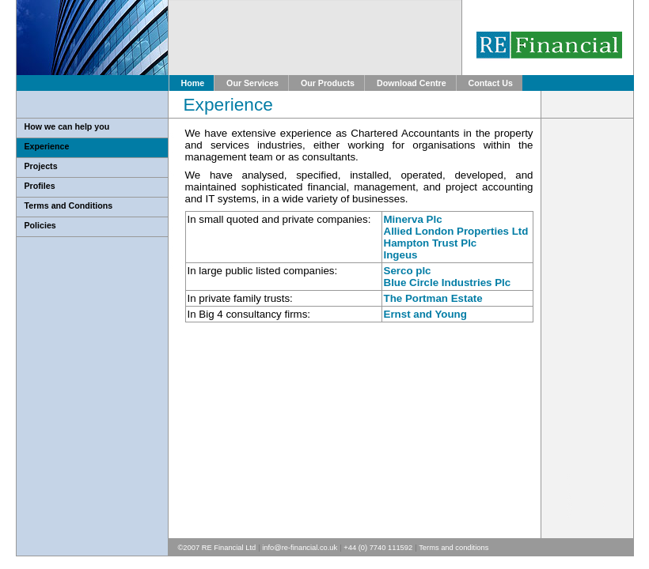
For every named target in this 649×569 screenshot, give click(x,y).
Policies (40, 225)
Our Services (252, 83)
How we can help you (67, 126)
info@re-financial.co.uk (299, 548)
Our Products (328, 83)
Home (193, 83)
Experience (47, 146)
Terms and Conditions (69, 205)
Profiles (40, 185)
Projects (41, 166)
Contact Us (491, 83)
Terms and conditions (453, 548)
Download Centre (411, 83)
